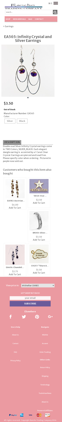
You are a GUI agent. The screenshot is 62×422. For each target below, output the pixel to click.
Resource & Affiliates (45, 411)
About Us (15, 335)
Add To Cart (15, 207)
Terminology (45, 385)
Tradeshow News (45, 393)
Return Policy (45, 367)
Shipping (45, 376)
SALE (30, 19)
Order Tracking (44, 352)
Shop (8, 19)
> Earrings (8, 26)
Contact (39, 19)
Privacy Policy (15, 361)
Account (45, 343)
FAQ (15, 352)
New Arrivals (19, 19)
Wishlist (45, 335)
